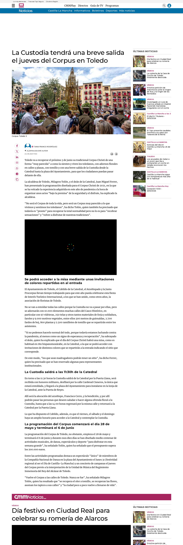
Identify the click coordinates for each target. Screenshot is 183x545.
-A (116, 154)
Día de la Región (52, 1)
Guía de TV (97, 5)
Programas (112, 5)
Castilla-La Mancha (60, 10)
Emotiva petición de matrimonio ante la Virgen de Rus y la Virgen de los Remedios (159, 91)
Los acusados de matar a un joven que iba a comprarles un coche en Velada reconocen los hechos (158, 163)
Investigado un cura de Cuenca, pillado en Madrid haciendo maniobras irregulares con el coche (159, 105)
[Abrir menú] (13, 5)
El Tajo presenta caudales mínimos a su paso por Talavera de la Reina (159, 133)
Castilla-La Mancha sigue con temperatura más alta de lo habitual (158, 177)
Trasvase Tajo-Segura (36, 1)
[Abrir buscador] (164, 6)
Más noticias (127, 10)
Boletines (98, 10)
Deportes (111, 10)
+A (112, 154)
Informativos (82, 10)
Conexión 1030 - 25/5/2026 (154, 190)
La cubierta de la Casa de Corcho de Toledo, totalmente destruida (158, 76)
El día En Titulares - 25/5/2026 (156, 117)
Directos (83, 5)
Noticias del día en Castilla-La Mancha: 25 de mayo (158, 147)
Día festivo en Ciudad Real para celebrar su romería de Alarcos (159, 61)
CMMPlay (70, 5)
